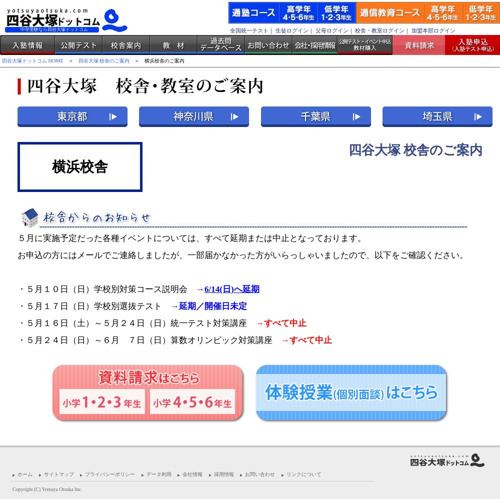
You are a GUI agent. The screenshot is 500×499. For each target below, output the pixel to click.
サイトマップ (59, 474)
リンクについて (304, 474)
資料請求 (422, 45)
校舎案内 (126, 45)
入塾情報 (27, 45)
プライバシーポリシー (110, 474)
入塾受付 (468, 45)
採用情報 (224, 474)
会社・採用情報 (315, 45)
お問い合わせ (268, 45)
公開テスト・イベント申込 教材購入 (365, 45)
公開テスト (78, 45)
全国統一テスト (249, 31)
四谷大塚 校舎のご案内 (104, 61)
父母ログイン (332, 31)
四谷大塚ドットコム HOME (33, 61)
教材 (174, 45)
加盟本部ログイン (434, 31)
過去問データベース (221, 45)
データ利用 (159, 474)
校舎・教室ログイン (379, 31)
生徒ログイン (292, 31)
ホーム (25, 474)
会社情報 (192, 474)
